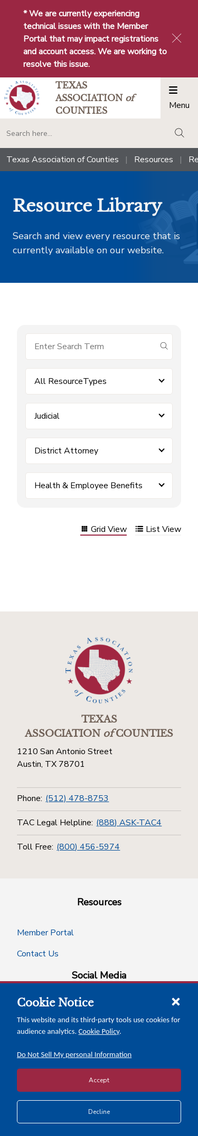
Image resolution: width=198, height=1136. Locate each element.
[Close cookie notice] (176, 1001)
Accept (99, 1080)
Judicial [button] (47, 416)
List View (158, 530)
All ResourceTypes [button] (70, 381)
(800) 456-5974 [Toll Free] (88, 847)
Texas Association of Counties (62, 159)
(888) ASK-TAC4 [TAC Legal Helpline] (129, 822)
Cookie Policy (99, 1031)
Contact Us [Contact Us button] (38, 954)
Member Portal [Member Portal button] (45, 933)
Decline (99, 1112)
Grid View (103, 530)
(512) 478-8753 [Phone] (77, 798)
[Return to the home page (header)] (22, 98)
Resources (153, 159)
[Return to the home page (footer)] (99, 670)
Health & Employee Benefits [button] (88, 485)
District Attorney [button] (66, 451)
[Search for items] (90, 347)
